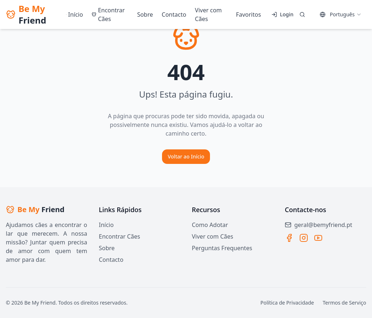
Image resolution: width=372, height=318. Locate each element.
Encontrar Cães (119, 236)
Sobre (107, 248)
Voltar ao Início (186, 156)
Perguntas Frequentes (222, 248)
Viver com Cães (212, 236)
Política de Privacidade (287, 302)
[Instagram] (303, 238)
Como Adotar (210, 225)
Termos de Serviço (344, 302)
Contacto (111, 260)
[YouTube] (318, 238)
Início (106, 225)
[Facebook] (289, 238)
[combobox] (340, 14)
